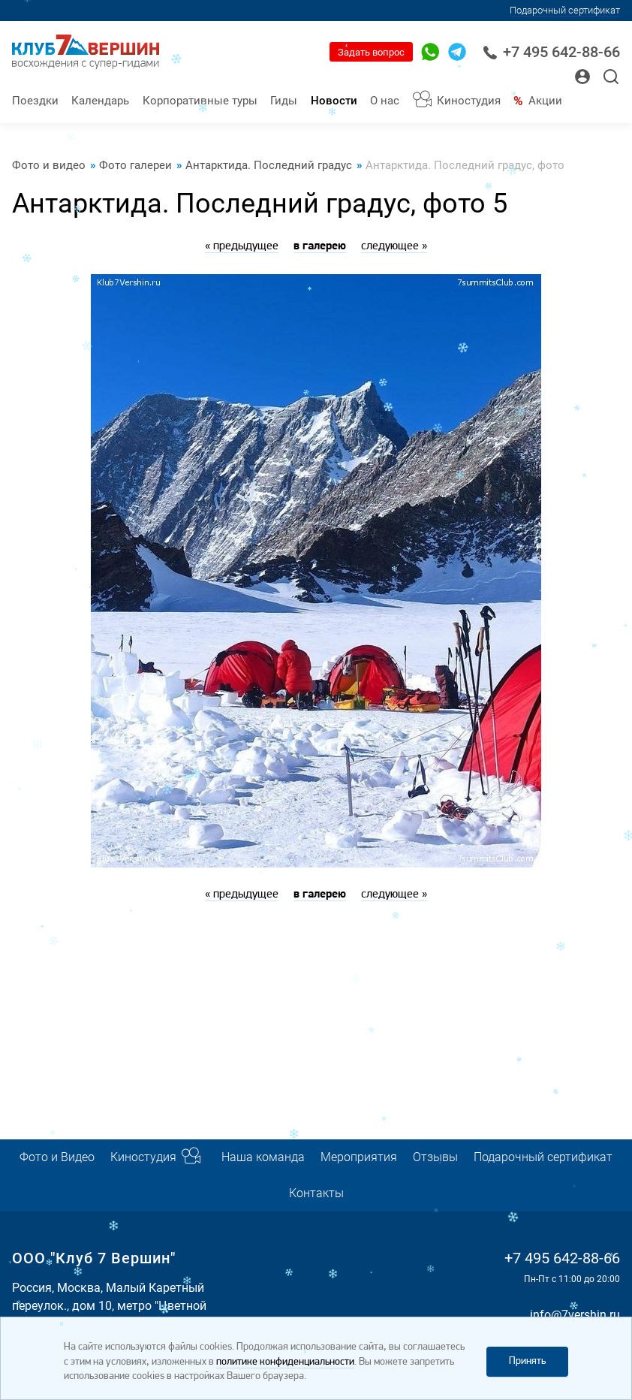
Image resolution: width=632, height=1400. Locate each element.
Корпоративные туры (200, 100)
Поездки (35, 100)
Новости (334, 100)
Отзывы (435, 1157)
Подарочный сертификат (565, 10)
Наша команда (263, 1157)
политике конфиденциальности (285, 1362)
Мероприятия (359, 1157)
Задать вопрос (371, 52)
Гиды (283, 100)
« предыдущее (241, 246)
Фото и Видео (57, 1157)
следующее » (394, 246)
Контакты (316, 1193)
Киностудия (469, 100)
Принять (527, 1361)
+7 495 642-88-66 (551, 52)
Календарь (100, 100)
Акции (545, 100)
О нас (384, 100)
